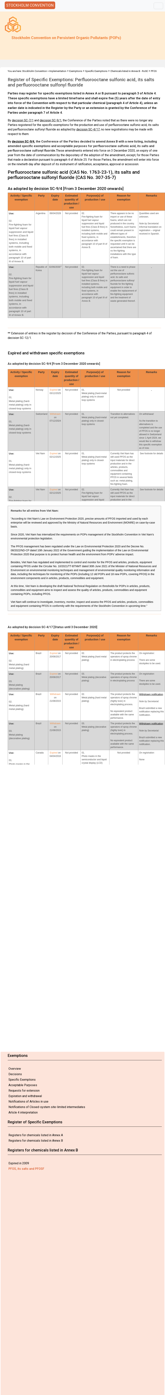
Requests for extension (24, 1090)
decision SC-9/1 (50, 120)
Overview (14, 1068)
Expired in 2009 (18, 1163)
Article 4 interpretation (23, 1112)
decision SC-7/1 (23, 120)
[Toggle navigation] (158, 6)
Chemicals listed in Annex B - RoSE (129, 71)
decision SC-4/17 (88, 129)
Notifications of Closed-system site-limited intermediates (46, 1107)
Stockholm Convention (34, 71)
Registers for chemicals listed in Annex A (35, 1135)
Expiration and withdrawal (25, 1096)
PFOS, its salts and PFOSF (26, 1169)
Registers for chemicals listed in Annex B (35, 1140)
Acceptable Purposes (22, 1085)
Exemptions (75, 71)
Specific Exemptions (22, 1079)
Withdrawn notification (151, 694)
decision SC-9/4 (23, 141)
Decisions (15, 1074)
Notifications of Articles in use (28, 1101)
